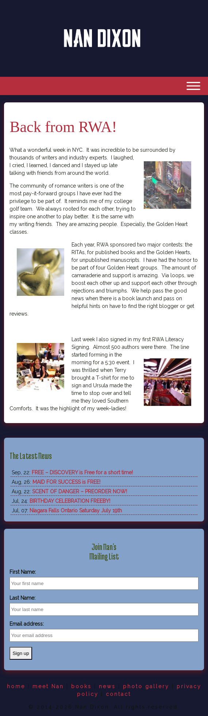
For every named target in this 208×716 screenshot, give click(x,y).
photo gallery (146, 686)
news (107, 686)
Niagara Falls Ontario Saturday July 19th (76, 510)
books (81, 686)
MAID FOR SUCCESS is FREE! (66, 482)
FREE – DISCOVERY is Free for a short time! (82, 472)
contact (118, 694)
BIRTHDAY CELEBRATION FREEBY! (70, 501)
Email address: (26, 624)
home (16, 686)
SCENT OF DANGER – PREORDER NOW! (79, 491)
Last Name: (22, 598)
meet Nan (48, 686)
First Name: (22, 572)
